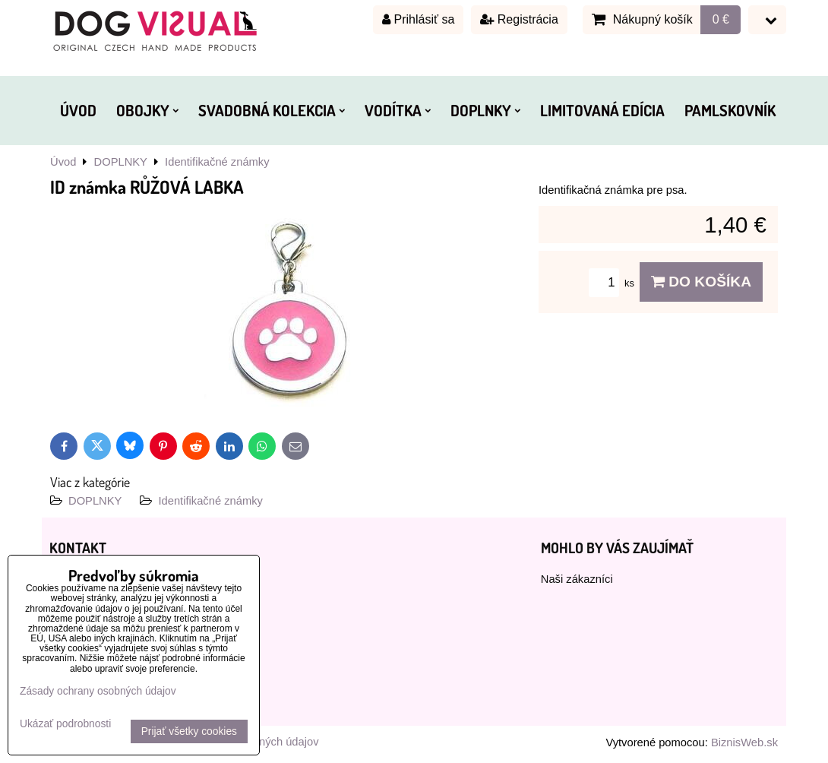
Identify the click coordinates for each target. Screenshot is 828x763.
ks (614, 283)
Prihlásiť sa (418, 19)
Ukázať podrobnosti (65, 724)
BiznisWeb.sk (744, 742)
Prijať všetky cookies (189, 731)
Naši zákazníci (577, 579)
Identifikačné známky (210, 501)
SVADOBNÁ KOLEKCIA (271, 110)
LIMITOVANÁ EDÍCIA (602, 110)
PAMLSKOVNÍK (730, 110)
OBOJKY (147, 110)
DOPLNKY (485, 110)
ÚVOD (78, 110)
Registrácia (519, 19)
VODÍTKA (398, 110)
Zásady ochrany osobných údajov (98, 691)
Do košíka (701, 282)
